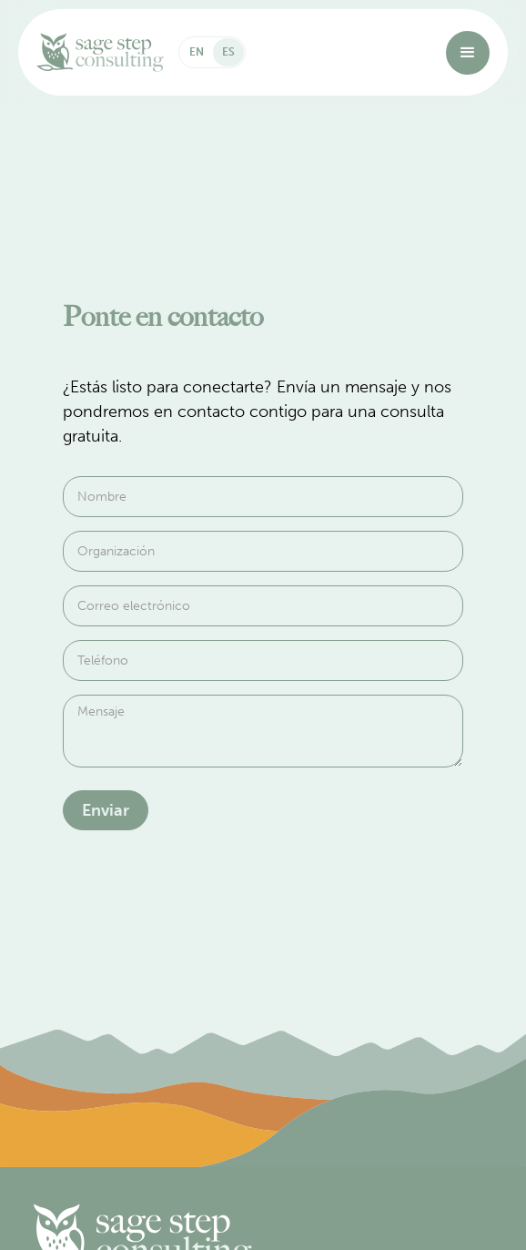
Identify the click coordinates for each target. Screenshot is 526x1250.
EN (196, 52)
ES (228, 52)
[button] (468, 53)
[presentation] (201, 897)
